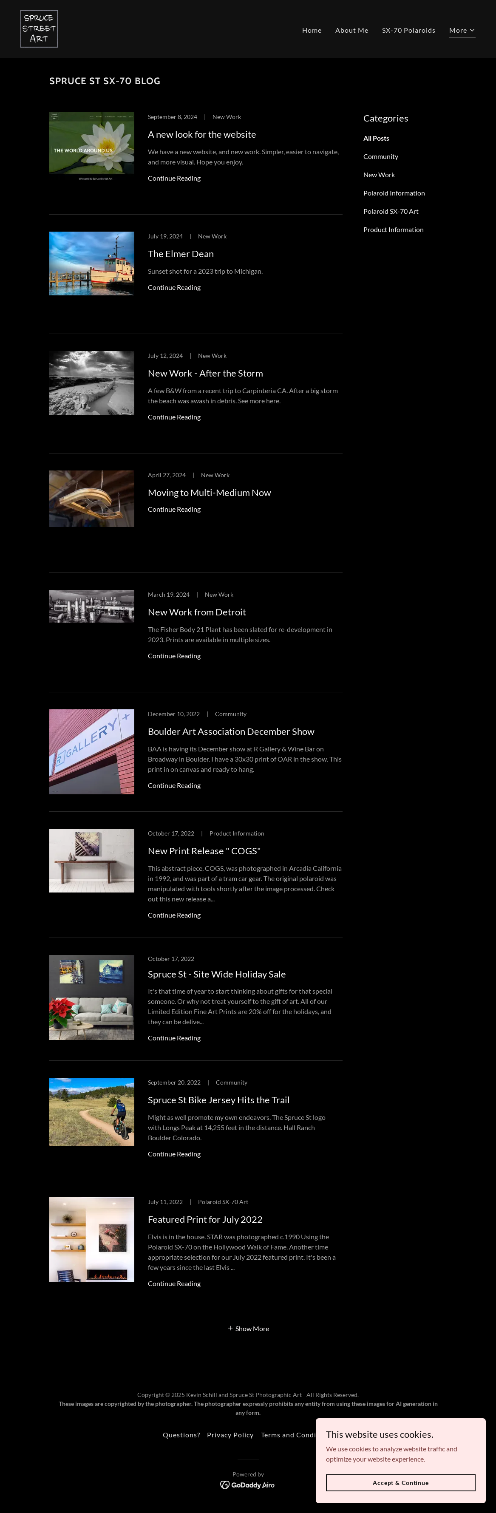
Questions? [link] (181, 1435)
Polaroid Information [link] (394, 193)
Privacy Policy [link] (230, 1435)
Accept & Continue (401, 1482)
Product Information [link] (393, 229)
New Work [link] (379, 174)
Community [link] (380, 156)
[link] (39, 28)
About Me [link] (351, 30)
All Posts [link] (376, 138)
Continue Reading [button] (174, 178)
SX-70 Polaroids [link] (409, 30)
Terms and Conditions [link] (297, 1435)
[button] (462, 31)
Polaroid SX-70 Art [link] (391, 211)
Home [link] (312, 30)
